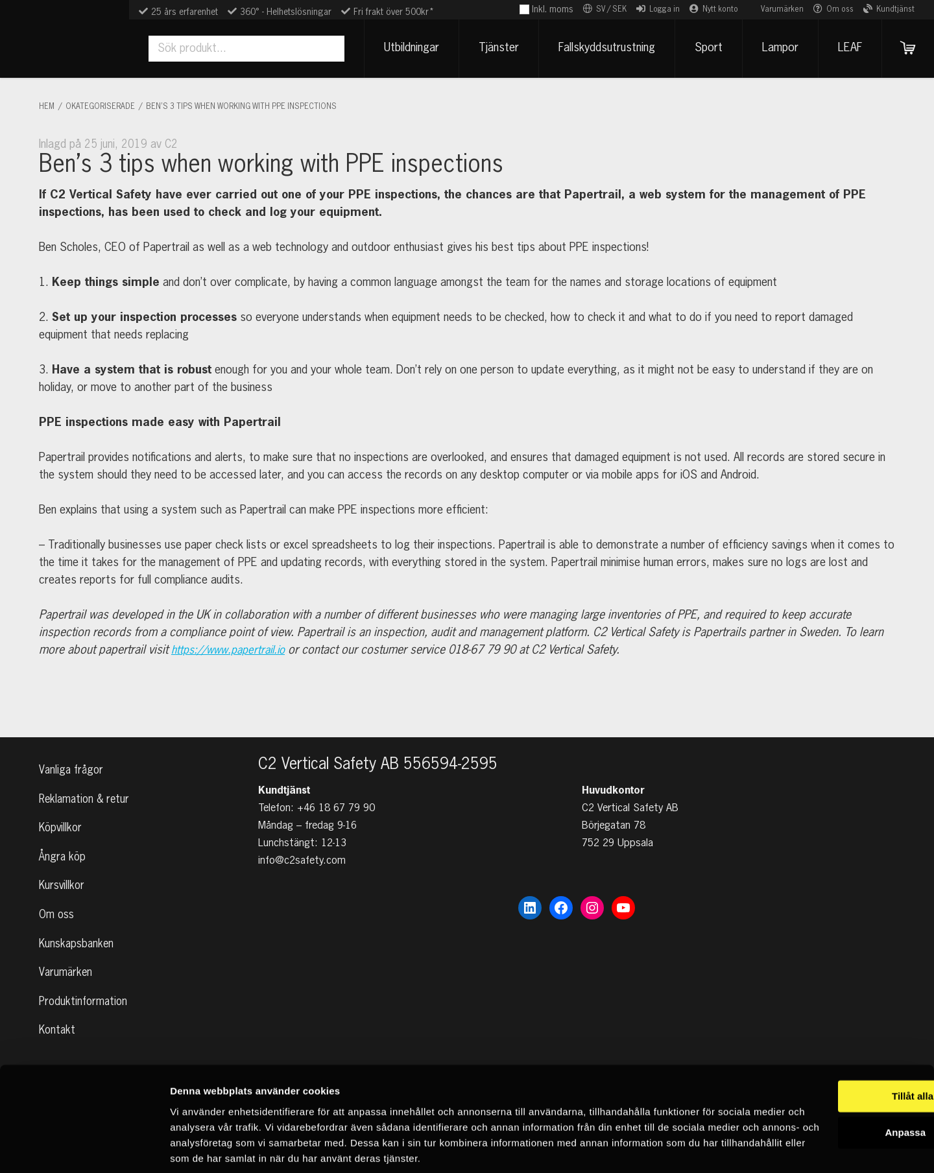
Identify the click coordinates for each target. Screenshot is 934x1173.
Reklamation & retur (86, 780)
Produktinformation (85, 999)
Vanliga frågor (72, 749)
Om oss (840, 10)
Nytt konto (720, 10)
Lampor (774, 48)
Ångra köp (63, 843)
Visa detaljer (199, 1147)
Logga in (664, 10)
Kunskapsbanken (78, 936)
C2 (171, 144)
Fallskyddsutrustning (600, 48)
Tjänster (492, 48)
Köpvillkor (61, 811)
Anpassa (826, 1070)
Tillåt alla (825, 1033)
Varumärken (782, 10)
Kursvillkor (63, 874)
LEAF (844, 48)
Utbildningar (405, 48)
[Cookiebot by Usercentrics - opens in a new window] (84, 1147)
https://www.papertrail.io (232, 650)
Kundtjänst (895, 10)
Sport (702, 48)
